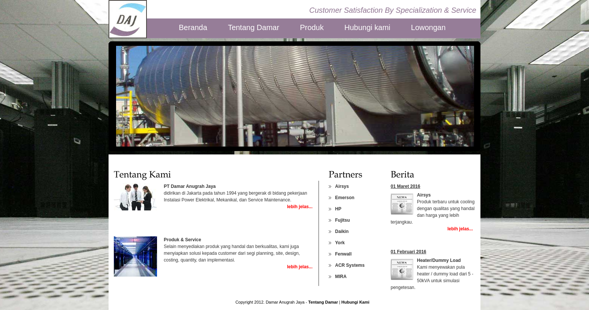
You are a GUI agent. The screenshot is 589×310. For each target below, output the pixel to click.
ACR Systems (350, 265)
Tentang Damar (253, 27)
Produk (311, 27)
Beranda (193, 27)
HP (338, 209)
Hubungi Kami (355, 302)
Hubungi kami (367, 27)
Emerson (344, 197)
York (340, 242)
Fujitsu (342, 220)
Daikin (342, 231)
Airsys (342, 186)
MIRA (341, 276)
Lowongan (428, 27)
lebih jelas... (300, 206)
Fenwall (343, 254)
